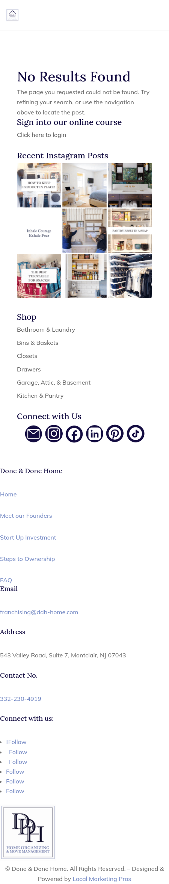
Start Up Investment (28, 537)
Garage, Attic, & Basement (54, 382)
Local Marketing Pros (101, 878)
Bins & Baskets (38, 342)
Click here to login (41, 134)
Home (8, 494)
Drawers (29, 369)
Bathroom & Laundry (46, 329)
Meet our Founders (26, 515)
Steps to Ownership (27, 558)
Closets (27, 355)
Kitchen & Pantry (40, 395)
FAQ (6, 580)
